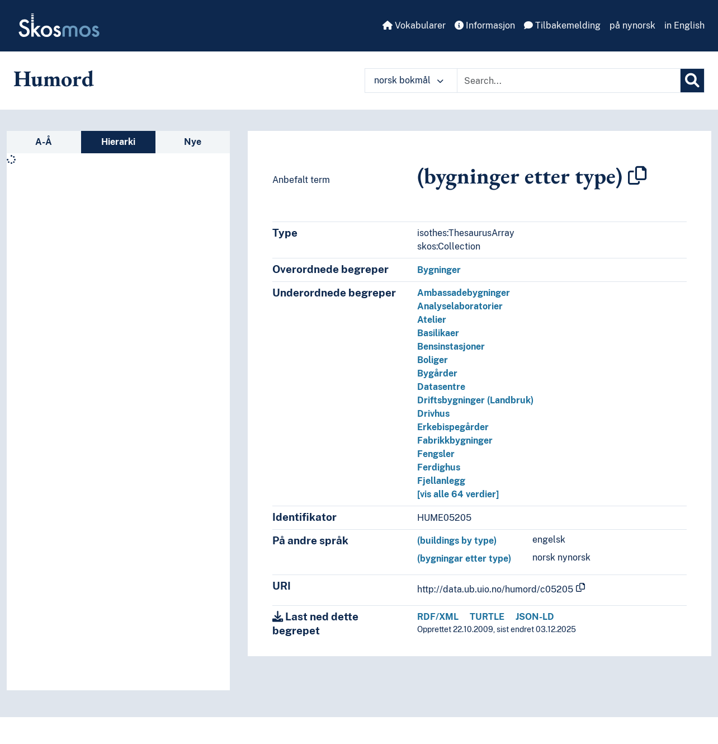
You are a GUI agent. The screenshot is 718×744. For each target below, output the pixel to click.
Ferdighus (438, 467)
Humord (53, 78)
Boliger (432, 360)
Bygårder (437, 373)
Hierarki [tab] (118, 141)
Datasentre (441, 387)
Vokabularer (414, 25)
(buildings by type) (457, 540)
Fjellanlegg (441, 480)
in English (684, 25)
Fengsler (436, 454)
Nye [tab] (192, 141)
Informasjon (485, 25)
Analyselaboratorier (460, 306)
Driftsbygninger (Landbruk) (475, 400)
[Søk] (692, 80)
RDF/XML (438, 616)
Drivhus (433, 413)
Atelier (431, 319)
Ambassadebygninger (463, 293)
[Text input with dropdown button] (569, 80)
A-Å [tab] (43, 141)
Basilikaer (438, 333)
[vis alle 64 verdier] (458, 494)
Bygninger (439, 270)
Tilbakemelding (562, 25)
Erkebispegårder (453, 427)
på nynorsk (632, 25)
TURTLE (487, 616)
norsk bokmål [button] (408, 80)
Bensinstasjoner (451, 346)
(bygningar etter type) (464, 558)
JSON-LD (535, 616)
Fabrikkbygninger (455, 440)
